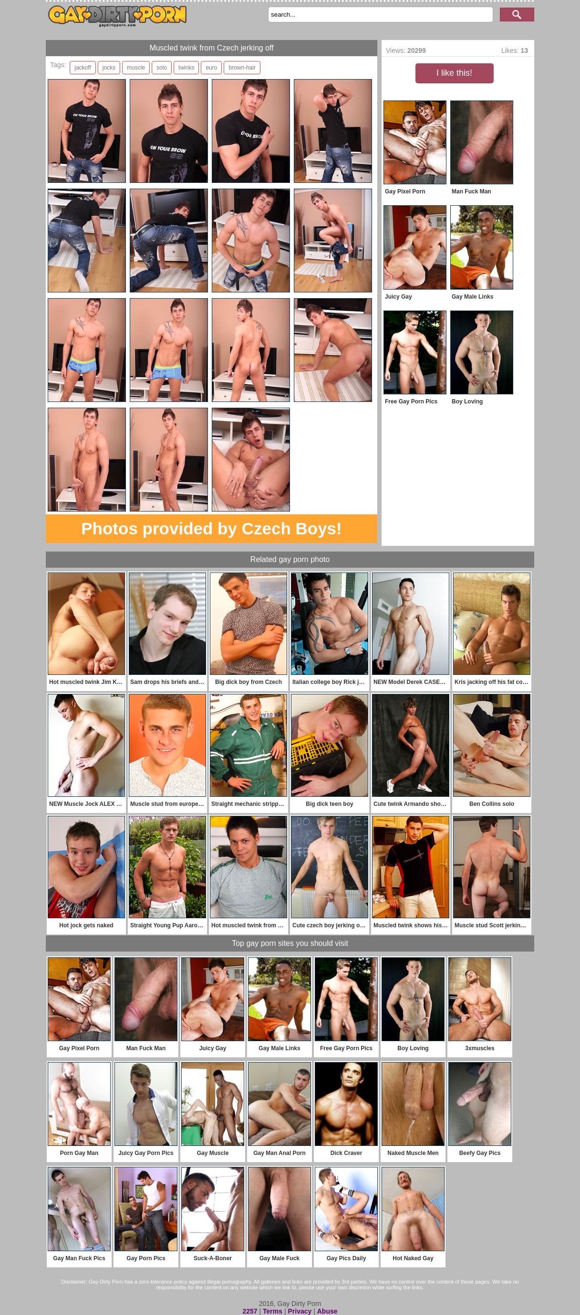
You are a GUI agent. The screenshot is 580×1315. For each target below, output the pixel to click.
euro (211, 67)
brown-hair (242, 67)
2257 (249, 1311)
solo (161, 67)
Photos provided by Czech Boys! (211, 528)
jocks (109, 67)
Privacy (299, 1311)
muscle (136, 67)
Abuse (327, 1311)
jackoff (82, 67)
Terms (272, 1311)
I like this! (454, 73)
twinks (186, 67)
